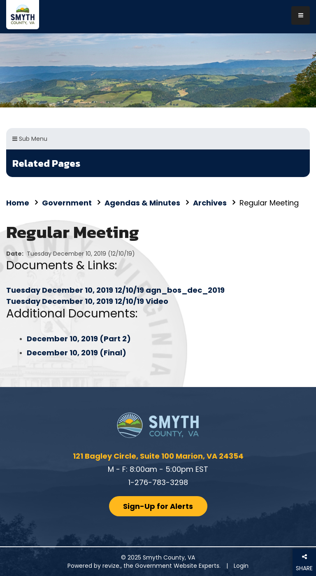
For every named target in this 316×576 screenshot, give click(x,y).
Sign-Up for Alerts (158, 506)
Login (241, 566)
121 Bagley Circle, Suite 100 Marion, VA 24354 (158, 456)
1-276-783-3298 (158, 482)
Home (17, 203)
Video (157, 301)
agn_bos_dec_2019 (185, 290)
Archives (210, 203)
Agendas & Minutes (142, 203)
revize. (111, 566)
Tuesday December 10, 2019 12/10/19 (76, 290)
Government (67, 203)
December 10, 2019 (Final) (76, 352)
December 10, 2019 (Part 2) (79, 338)
